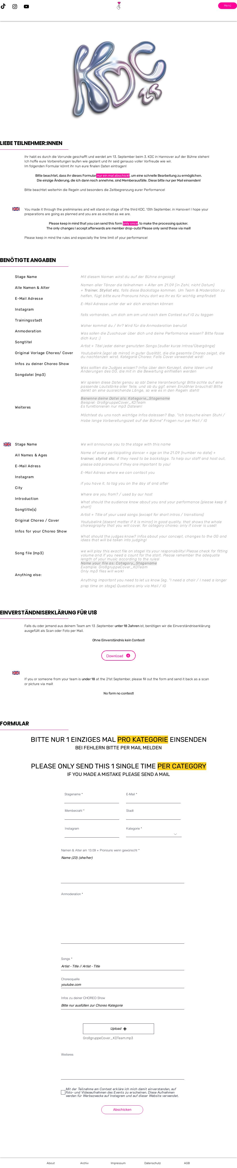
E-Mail (130, 794)
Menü (227, 5)
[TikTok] (3, 6)
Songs (65, 958)
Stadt (130, 810)
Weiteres (67, 1054)
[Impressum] (118, 1163)
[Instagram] (15, 6)
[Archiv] (84, 1163)
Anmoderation (71, 894)
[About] (50, 1163)
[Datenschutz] (153, 1163)
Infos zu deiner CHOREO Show (83, 998)
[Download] (118, 655)
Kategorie (133, 828)
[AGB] (187, 1163)
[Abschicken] (122, 1109)
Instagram (72, 828)
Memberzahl (73, 810)
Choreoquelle (70, 979)
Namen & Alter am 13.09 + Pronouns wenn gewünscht (99, 850)
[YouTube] (26, 6)
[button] (118, 1028)
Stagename (73, 794)
